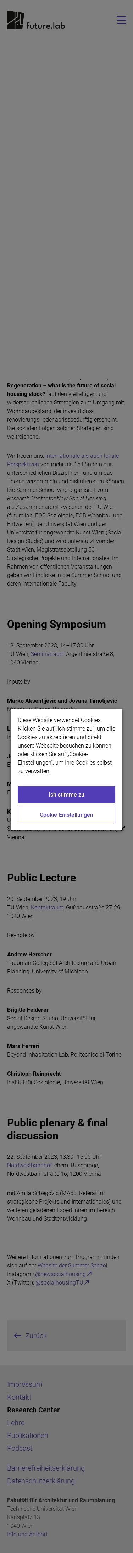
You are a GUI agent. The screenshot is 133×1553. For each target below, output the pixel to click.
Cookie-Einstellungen (66, 814)
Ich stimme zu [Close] (66, 794)
